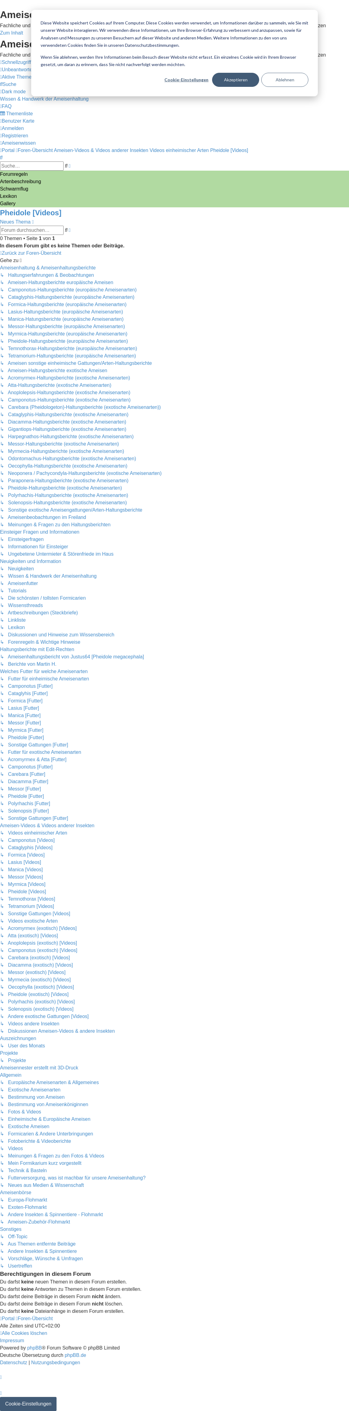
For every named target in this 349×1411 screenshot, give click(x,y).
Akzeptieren (236, 79)
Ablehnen (285, 79)
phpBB (34, 1347)
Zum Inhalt (11, 32)
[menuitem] (28, 69)
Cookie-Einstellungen (186, 79)
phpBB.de (75, 1355)
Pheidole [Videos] (30, 213)
